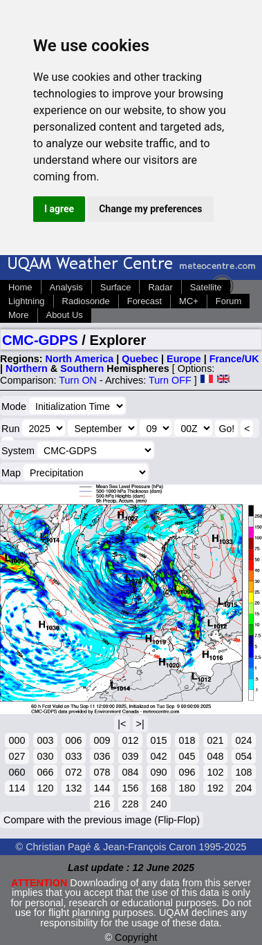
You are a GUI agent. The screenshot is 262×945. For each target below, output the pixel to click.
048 (215, 756)
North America (80, 358)
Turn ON (78, 380)
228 (130, 804)
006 (73, 740)
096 (186, 772)
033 (73, 756)
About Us (64, 315)
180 (186, 788)
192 (215, 788)
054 (243, 756)
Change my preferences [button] (150, 208)
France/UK (234, 358)
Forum (228, 301)
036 (101, 756)
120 (45, 788)
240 (158, 804)
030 (45, 756)
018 (186, 740)
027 (16, 756)
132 (73, 788)
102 (215, 772)
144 (101, 788)
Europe (184, 358)
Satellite (206, 287)
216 (101, 804)
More (18, 315)
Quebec (140, 358)
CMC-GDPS (40, 340)
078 (101, 772)
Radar (160, 287)
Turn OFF (170, 380)
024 (243, 740)
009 (101, 740)
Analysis (66, 287)
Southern (82, 368)
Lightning (26, 301)
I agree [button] (59, 208)
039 (130, 756)
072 (73, 772)
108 (243, 772)
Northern (27, 368)
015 (158, 740)
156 (130, 788)
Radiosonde (86, 301)
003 (45, 740)
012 (130, 740)
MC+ (188, 301)
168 (158, 788)
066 (45, 772)
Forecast (144, 301)
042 (158, 756)
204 (243, 788)
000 (16, 740)
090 (158, 772)
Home (20, 287)
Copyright (136, 937)
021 (215, 740)
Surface (115, 287)
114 (16, 788)
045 (186, 756)
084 (130, 772)
